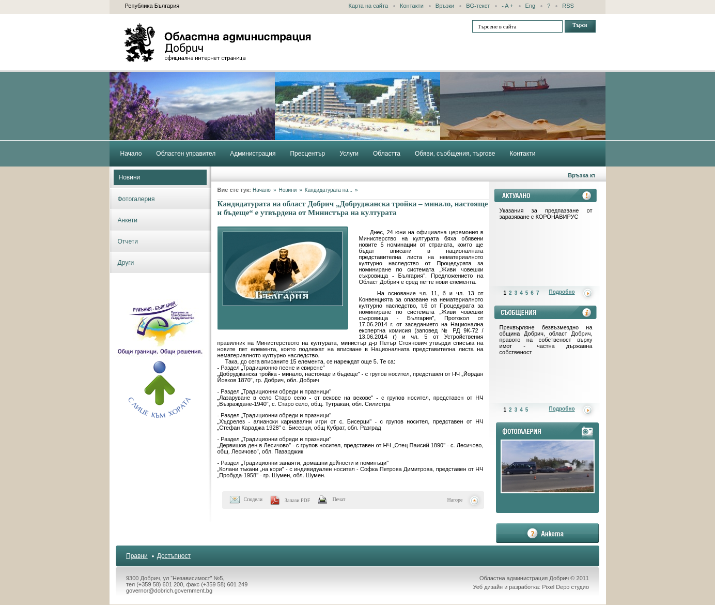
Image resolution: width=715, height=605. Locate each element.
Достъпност (174, 555)
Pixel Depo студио (565, 587)
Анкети (128, 220)
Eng (530, 6)
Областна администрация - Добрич (218, 42)
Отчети (128, 241)
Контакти (412, 6)
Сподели (253, 499)
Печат (338, 499)
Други (126, 262)
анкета (547, 533)
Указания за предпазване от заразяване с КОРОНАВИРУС (546, 213)
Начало (262, 190)
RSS (568, 6)
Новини (130, 177)
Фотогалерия (136, 199)
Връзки (445, 6)
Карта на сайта (368, 6)
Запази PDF (297, 500)
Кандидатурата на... (328, 190)
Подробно (562, 292)
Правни (137, 555)
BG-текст (478, 6)
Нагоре (455, 500)
